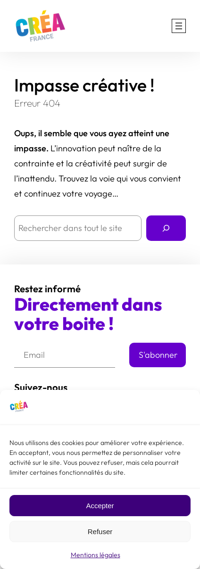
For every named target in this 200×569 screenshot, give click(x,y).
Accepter (100, 506)
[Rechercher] (166, 228)
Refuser (100, 532)
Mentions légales (95, 556)
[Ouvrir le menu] (179, 26)
